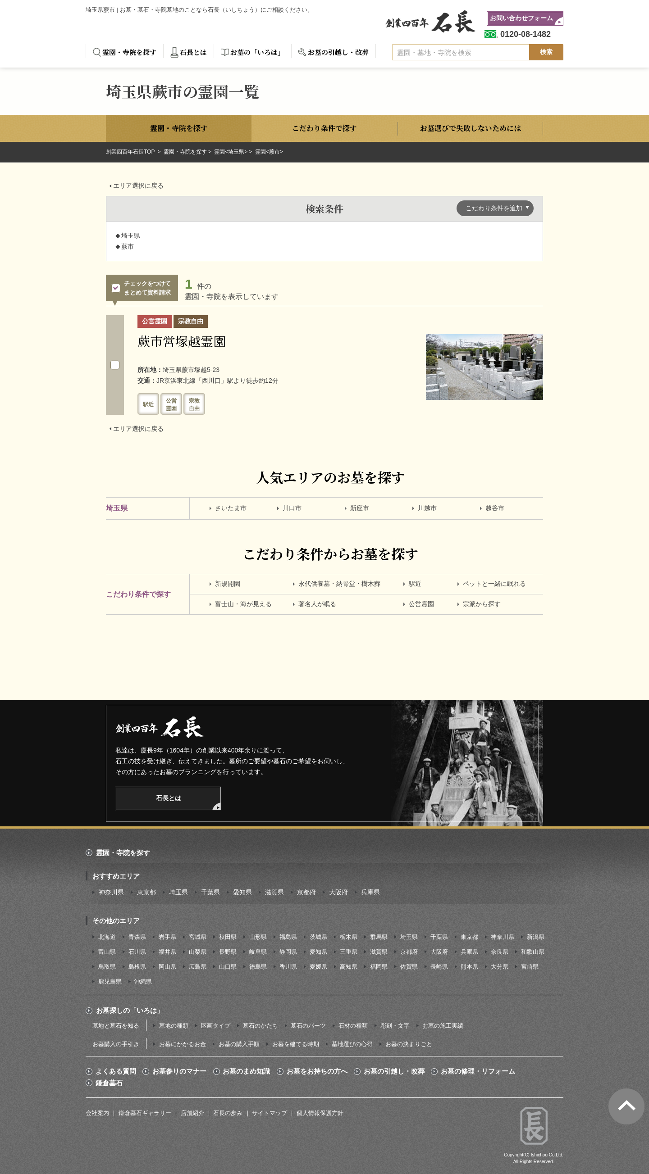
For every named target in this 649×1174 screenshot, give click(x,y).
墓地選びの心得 (352, 1044)
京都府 (306, 892)
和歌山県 (532, 951)
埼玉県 (178, 892)
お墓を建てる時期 (295, 1044)
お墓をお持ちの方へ (317, 1071)
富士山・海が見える (243, 603)
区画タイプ (215, 1025)
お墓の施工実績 (442, 1025)
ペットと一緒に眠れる (494, 583)
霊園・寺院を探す (129, 52)
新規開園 (227, 583)
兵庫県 (370, 892)
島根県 (137, 966)
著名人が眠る (317, 603)
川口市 (292, 508)
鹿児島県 (110, 981)
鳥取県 (107, 966)
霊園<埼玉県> (230, 152)
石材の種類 (353, 1025)
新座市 (359, 508)
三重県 (348, 951)
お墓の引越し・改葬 (338, 52)
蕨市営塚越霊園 (181, 341)
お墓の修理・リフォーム (478, 1071)
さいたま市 (231, 508)
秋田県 (228, 937)
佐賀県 (409, 966)
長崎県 (439, 966)
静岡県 (288, 951)
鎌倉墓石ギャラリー (145, 1113)
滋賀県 (274, 892)
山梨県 (197, 951)
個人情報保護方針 (320, 1113)
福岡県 (379, 966)
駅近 (415, 583)
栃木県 (348, 937)
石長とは (193, 52)
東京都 (146, 892)
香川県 (288, 966)
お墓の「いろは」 (257, 52)
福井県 (167, 951)
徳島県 (258, 966)
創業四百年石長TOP (131, 152)
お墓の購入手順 (239, 1044)
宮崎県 (530, 966)
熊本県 (469, 966)
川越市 (427, 508)
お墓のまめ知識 (246, 1071)
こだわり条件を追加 (494, 208)
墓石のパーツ (308, 1025)
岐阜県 (258, 951)
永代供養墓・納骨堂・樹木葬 (339, 583)
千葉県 (210, 892)
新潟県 (535, 937)
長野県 (228, 951)
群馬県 (379, 937)
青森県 (137, 937)
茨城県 (318, 937)
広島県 (197, 966)
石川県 (137, 951)
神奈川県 (111, 892)
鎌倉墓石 (109, 1083)
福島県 (288, 937)
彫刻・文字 (395, 1025)
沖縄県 (143, 981)
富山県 (107, 951)
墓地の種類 (173, 1025)
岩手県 (167, 937)
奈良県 (499, 951)
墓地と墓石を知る (115, 1025)
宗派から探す (482, 603)
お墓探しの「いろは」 (130, 1010)
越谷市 (494, 508)
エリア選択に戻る (138, 185)
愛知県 (242, 892)
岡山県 (167, 966)
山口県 (228, 966)
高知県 (348, 966)
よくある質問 (116, 1071)
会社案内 (97, 1113)
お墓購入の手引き (115, 1044)
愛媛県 (318, 966)
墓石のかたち (260, 1025)
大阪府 (338, 892)
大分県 (499, 966)
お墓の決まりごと (408, 1044)
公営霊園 (421, 603)
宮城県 (197, 937)
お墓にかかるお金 (182, 1044)
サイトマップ (269, 1113)
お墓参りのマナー (179, 1071)
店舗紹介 (192, 1113)
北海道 (107, 937)
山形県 (258, 937)
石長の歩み (227, 1113)
